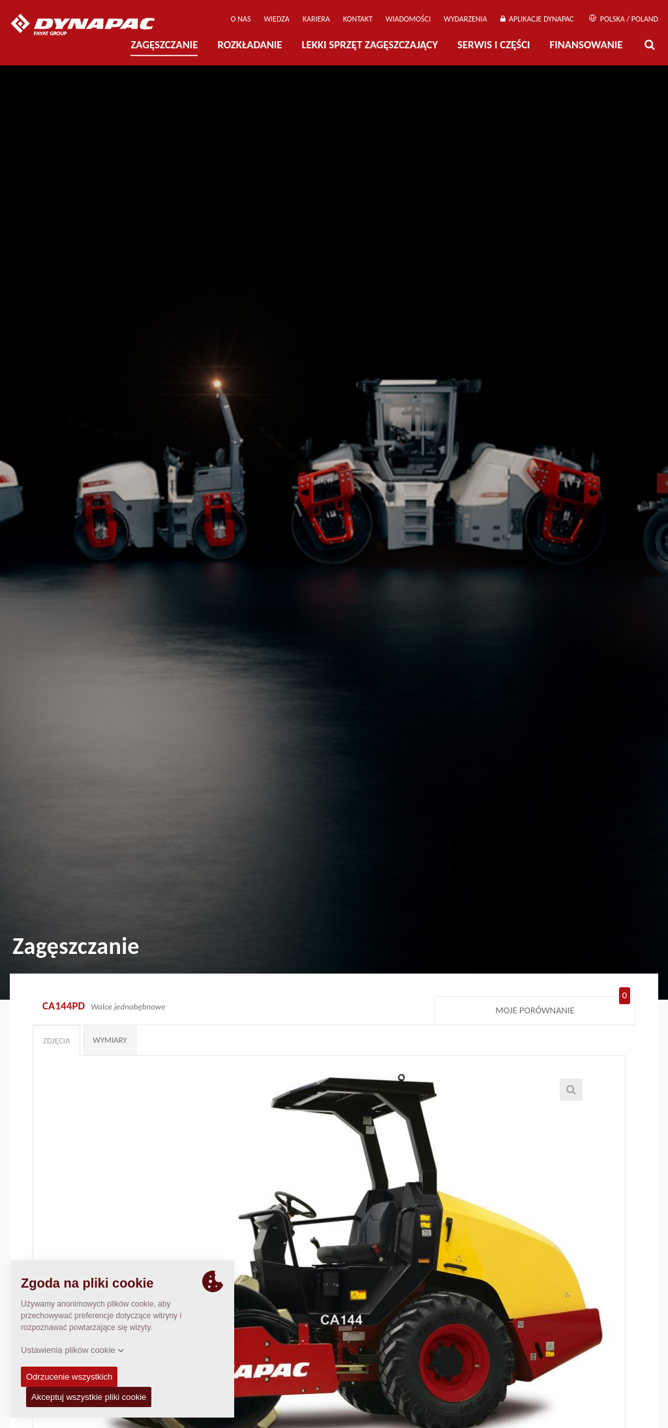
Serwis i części (493, 45)
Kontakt (357, 19)
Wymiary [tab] (110, 1040)
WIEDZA (276, 19)
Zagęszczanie (164, 45)
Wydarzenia (465, 19)
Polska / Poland (623, 19)
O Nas (241, 19)
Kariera (316, 19)
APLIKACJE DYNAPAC (537, 19)
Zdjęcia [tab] (56, 1040)
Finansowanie (586, 45)
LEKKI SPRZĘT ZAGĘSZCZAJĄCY (369, 45)
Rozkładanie (249, 45)
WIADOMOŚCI (408, 19)
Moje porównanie (563, 1007)
